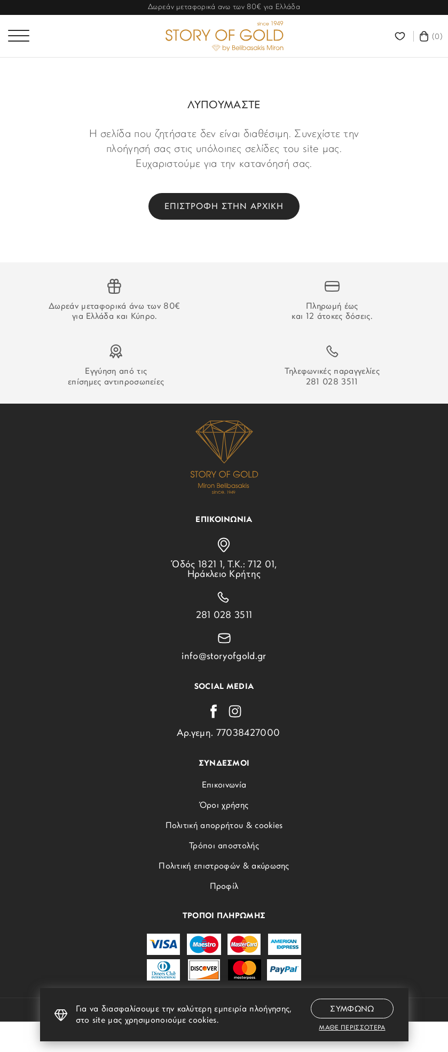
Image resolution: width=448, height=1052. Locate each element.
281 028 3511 (332, 382)
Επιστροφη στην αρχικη (224, 207)
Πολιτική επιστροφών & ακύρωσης (224, 866)
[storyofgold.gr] (224, 36)
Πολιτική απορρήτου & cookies (224, 826)
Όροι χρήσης (224, 805)
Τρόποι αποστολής (224, 846)
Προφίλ (224, 886)
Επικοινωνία (224, 785)
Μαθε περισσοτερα (352, 1028)
